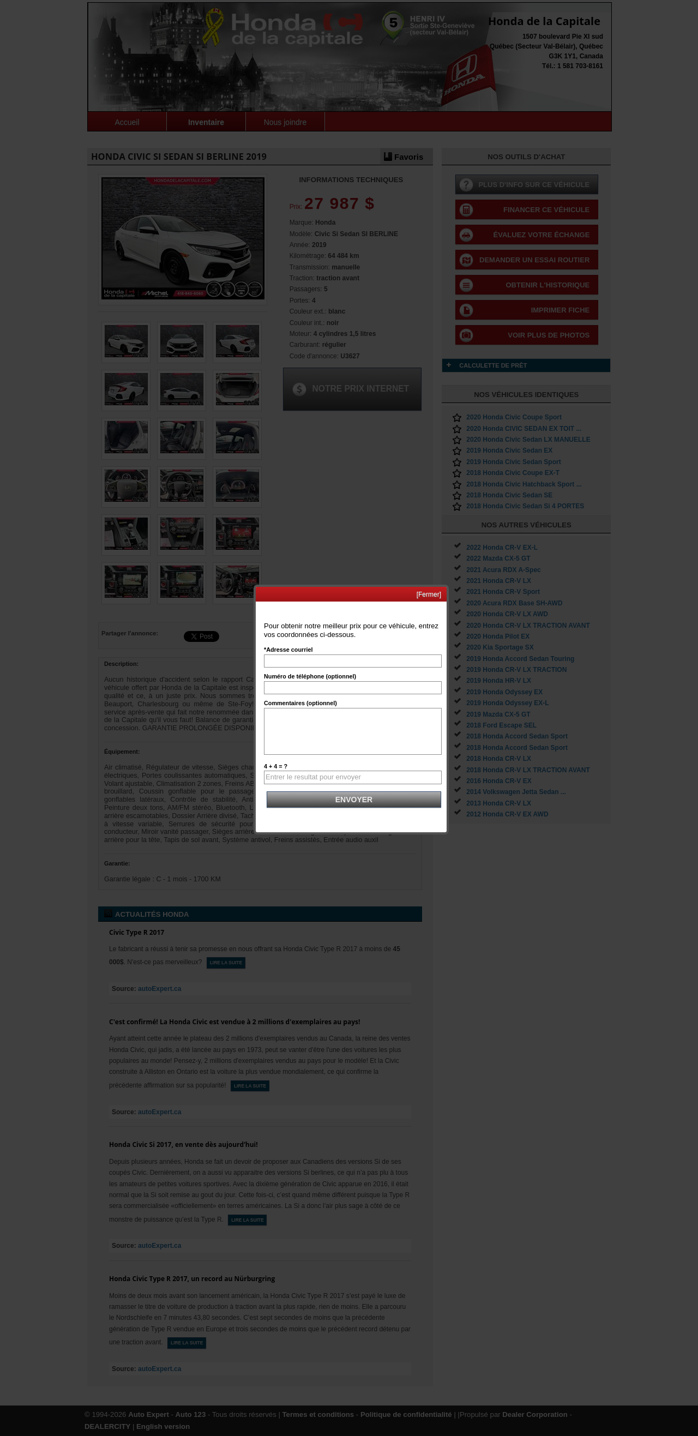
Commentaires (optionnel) (300, 703)
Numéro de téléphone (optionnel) (310, 676)
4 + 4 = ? (275, 766)
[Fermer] (429, 594)
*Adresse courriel (288, 649)
